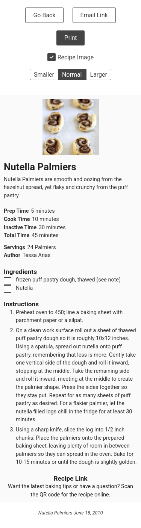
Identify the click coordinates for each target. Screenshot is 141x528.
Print (70, 38)
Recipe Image (76, 57)
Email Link (94, 15)
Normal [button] (72, 74)
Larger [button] (98, 74)
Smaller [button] (44, 74)
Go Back (44, 15)
